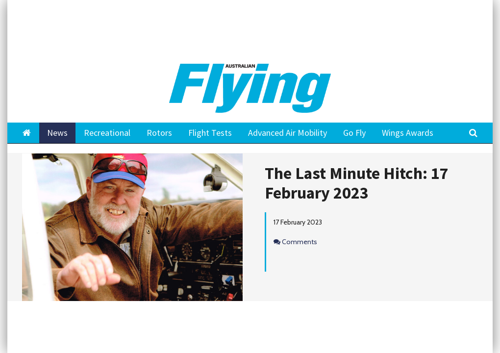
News (57, 132)
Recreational (107, 132)
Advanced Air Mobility (287, 132)
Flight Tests (210, 132)
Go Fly (354, 132)
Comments (299, 241)
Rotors (159, 132)
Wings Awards (407, 132)
